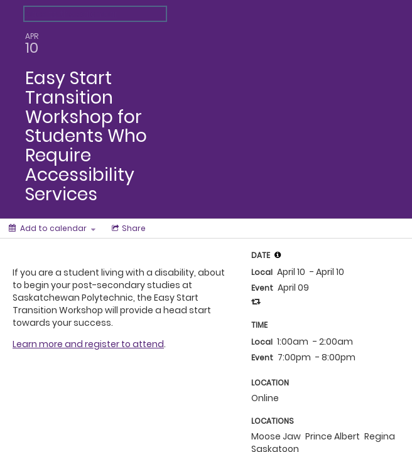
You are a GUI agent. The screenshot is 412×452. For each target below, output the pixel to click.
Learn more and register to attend (88, 344)
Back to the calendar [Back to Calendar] (71, 14)
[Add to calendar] (52, 228)
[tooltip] (277, 255)
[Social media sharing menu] (127, 228)
